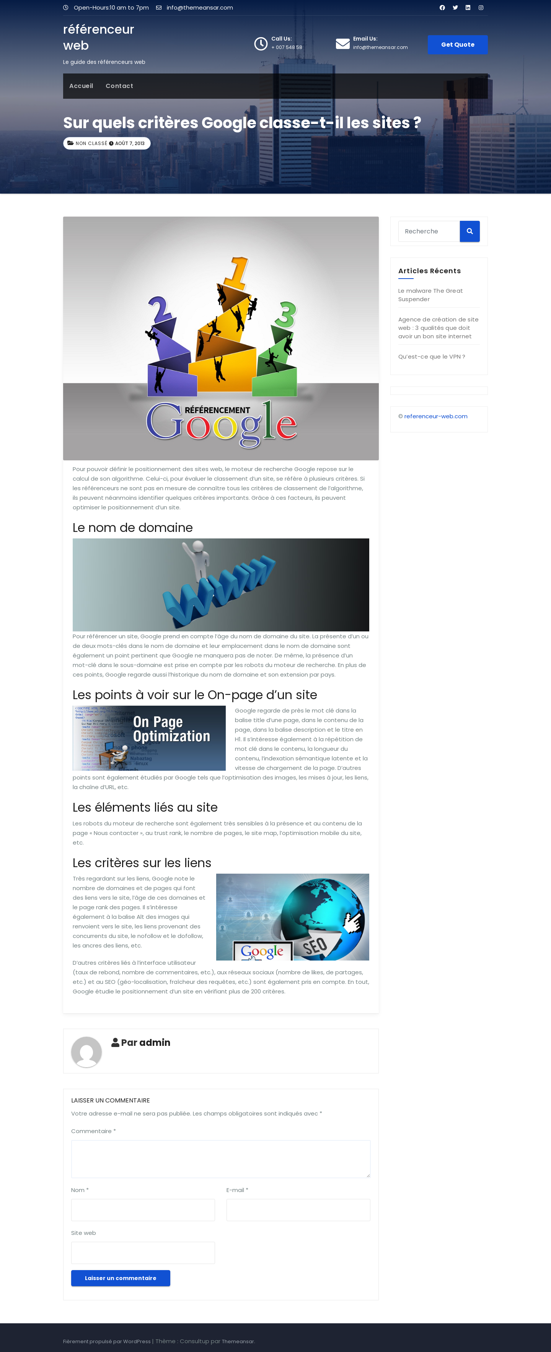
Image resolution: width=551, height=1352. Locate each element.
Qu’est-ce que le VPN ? (431, 356)
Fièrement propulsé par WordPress (107, 1341)
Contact (120, 86)
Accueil (81, 86)
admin (155, 1042)
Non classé (92, 143)
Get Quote (457, 44)
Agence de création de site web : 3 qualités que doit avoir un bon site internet (438, 327)
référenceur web (98, 37)
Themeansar (238, 1341)
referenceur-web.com (436, 416)
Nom (80, 1190)
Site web (83, 1233)
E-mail (237, 1190)
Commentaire (93, 1131)
